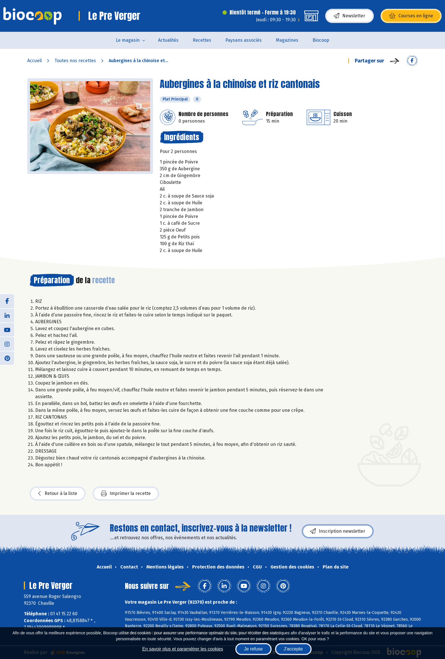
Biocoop (320, 40)
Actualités (168, 40)
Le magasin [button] (128, 40)
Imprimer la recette (126, 493)
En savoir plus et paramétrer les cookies (182, 649)
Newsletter (349, 16)
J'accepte (293, 649)
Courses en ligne (411, 16)
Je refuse (253, 649)
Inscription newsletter (337, 531)
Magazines (287, 40)
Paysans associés (243, 40)
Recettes (202, 40)
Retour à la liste (57, 493)
